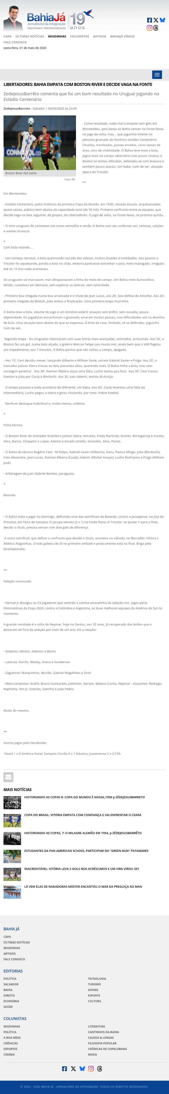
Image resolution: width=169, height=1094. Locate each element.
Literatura (96, 1026)
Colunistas (79, 36)
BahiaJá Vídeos (122, 36)
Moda (92, 1055)
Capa (7, 36)
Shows (93, 990)
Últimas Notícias (29, 36)
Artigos (99, 36)
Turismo (94, 984)
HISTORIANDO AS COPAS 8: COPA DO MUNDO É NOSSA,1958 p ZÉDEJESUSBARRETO (84, 797)
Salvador (11, 984)
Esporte (94, 996)
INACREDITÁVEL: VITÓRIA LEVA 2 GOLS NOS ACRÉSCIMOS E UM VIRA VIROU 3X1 (81, 869)
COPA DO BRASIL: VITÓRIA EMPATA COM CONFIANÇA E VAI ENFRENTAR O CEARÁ (82, 815)
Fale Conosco (15, 42)
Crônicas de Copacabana (107, 1049)
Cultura (94, 1001)
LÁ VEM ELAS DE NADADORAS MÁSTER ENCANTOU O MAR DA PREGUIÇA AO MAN (83, 886)
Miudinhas (57, 36)
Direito (9, 996)
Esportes (10, 1049)
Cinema (9, 1055)
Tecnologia (97, 979)
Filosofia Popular (102, 1043)
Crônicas (11, 1043)
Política (10, 979)
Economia (11, 1001)
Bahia (8, 990)
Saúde (8, 1007)
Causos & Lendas (101, 1038)
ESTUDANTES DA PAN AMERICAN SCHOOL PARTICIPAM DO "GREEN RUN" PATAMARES (86, 851)
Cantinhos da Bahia (103, 1032)
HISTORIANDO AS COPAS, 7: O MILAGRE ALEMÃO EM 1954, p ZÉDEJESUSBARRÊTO (83, 833)
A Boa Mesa (12, 1038)
